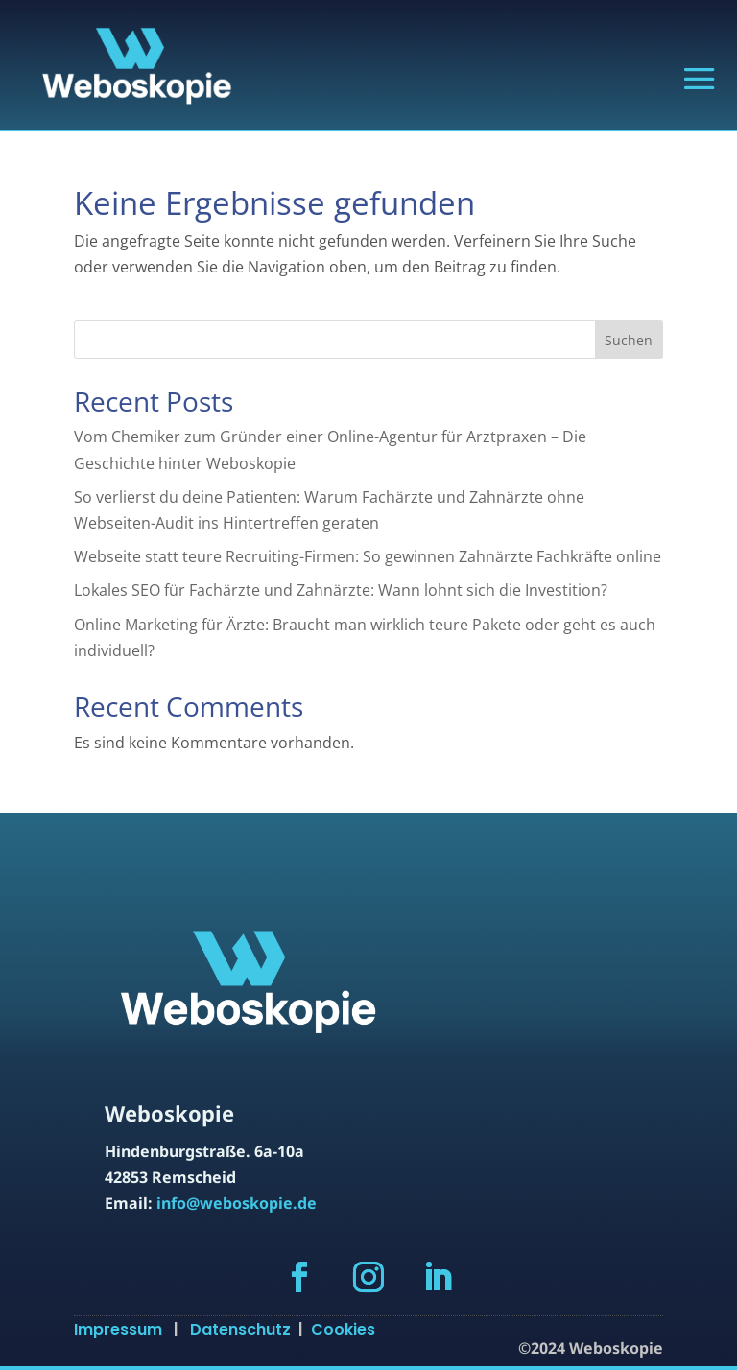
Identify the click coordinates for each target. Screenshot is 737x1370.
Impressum (124, 1329)
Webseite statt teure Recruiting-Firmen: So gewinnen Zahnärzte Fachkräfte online (367, 556)
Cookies (343, 1329)
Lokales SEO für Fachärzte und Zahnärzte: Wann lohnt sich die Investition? (340, 590)
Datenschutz (244, 1329)
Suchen (629, 340)
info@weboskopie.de (236, 1203)
